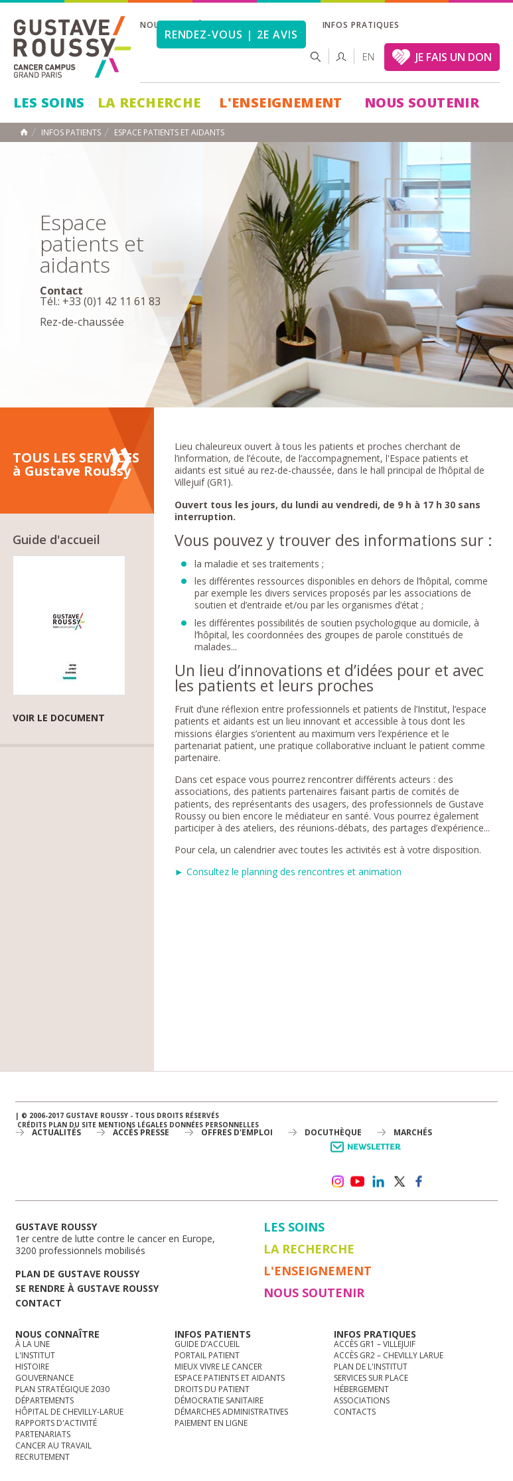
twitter (399, 1181)
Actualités (56, 1132)
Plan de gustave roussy (77, 1273)
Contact (38, 1303)
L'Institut (35, 1355)
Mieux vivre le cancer (218, 1366)
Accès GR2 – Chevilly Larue (388, 1355)
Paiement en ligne (211, 1423)
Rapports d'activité (56, 1423)
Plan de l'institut (370, 1366)
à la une (32, 1344)
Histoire (32, 1366)
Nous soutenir (421, 102)
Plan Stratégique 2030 (62, 1389)
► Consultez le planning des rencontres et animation (288, 871)
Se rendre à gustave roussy (87, 1288)
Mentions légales (132, 1124)
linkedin (378, 1181)
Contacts (355, 1411)
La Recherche (149, 102)
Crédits (31, 1124)
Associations (362, 1400)
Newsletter (368, 1154)
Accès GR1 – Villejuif (374, 1344)
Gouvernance (44, 1377)
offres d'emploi (237, 1132)
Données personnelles (214, 1124)
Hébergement (361, 1389)
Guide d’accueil (207, 1344)
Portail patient (207, 1355)
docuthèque (333, 1132)
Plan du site (72, 1124)
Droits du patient (212, 1389)
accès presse (141, 1132)
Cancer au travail (53, 1445)
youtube (357, 1181)
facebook (419, 1181)
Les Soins (49, 102)
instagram (337, 1181)
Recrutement (42, 1456)
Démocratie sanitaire (219, 1400)
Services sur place (371, 1377)
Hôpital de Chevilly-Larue (69, 1411)
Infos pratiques (361, 25)
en (368, 56)
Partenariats (42, 1434)
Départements (44, 1400)
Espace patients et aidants (230, 1377)
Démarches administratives (231, 1411)
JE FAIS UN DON (453, 57)
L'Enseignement (280, 102)
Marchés (413, 1132)
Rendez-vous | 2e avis (231, 34)
